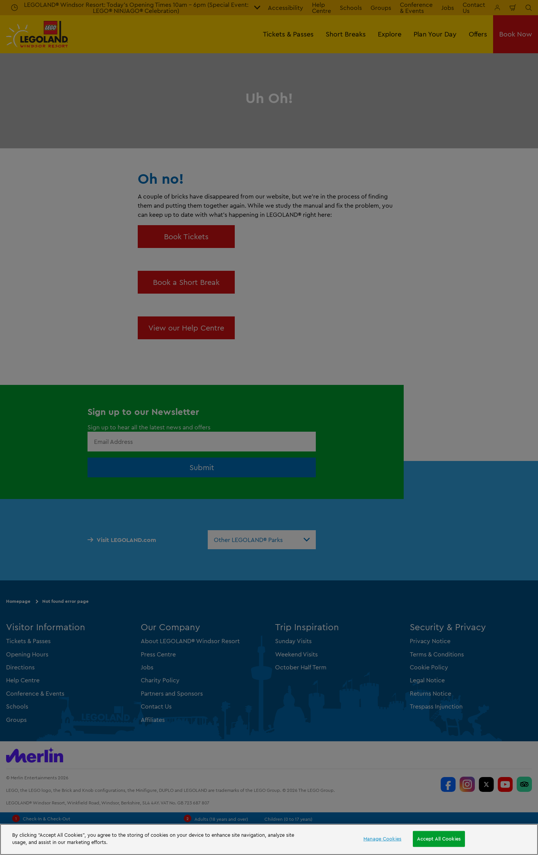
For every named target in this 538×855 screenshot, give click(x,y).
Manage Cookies (382, 839)
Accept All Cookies (439, 839)
